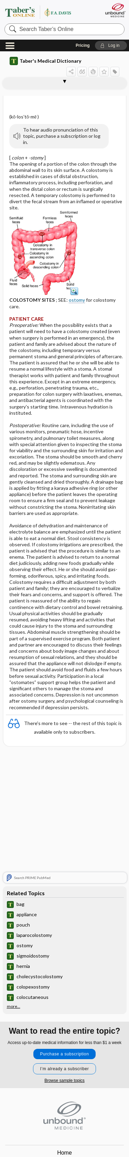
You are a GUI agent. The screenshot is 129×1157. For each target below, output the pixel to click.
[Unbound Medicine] (115, 10)
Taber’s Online (46, 12)
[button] (111, 45)
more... (13, 1006)
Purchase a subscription (64, 1054)
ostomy (77, 300)
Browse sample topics (64, 1080)
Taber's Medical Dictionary (45, 61)
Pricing (83, 45)
